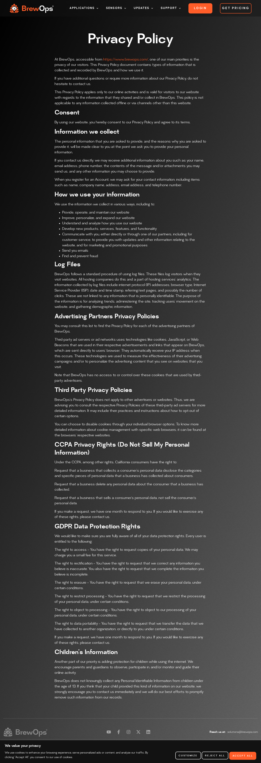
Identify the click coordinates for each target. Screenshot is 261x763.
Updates (143, 8)
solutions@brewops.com (242, 732)
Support (171, 8)
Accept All (242, 755)
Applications (84, 8)
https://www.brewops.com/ (125, 59)
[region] (130, 751)
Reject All (211, 755)
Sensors (116, 8)
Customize (181, 755)
